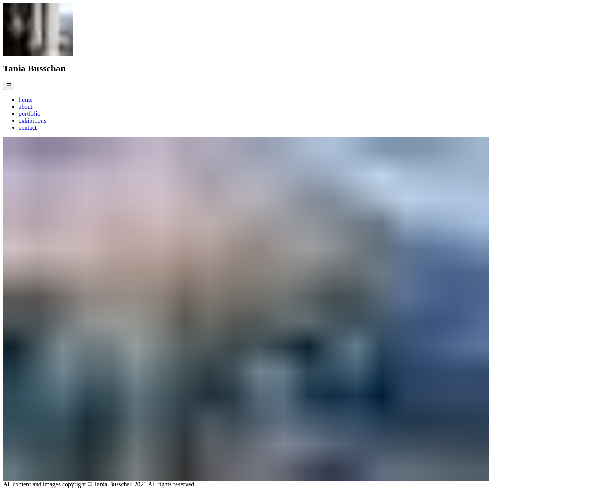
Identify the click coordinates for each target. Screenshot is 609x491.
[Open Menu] (8, 86)
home (26, 99)
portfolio (29, 113)
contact (28, 127)
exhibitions (32, 120)
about (26, 106)
